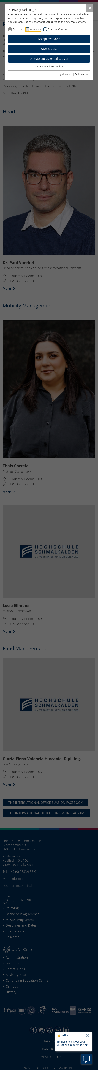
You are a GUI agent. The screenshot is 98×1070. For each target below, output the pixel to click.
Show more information (49, 66)
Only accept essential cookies (49, 59)
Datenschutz (82, 74)
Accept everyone (49, 39)
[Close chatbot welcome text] (87, 1035)
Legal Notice (65, 74)
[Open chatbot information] (86, 1059)
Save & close (49, 49)
